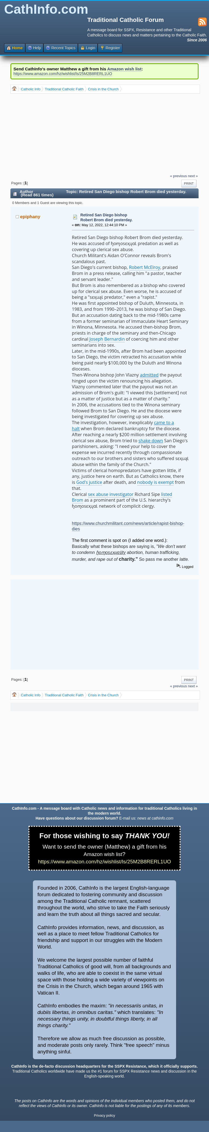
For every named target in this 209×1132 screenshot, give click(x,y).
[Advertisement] (108, 133)
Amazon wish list (124, 69)
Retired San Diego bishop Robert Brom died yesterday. (106, 217)
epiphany (30, 216)
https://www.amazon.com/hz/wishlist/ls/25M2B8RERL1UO (62, 73)
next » (193, 176)
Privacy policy (104, 1115)
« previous (178, 176)
